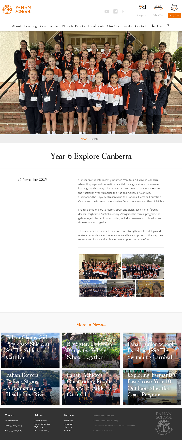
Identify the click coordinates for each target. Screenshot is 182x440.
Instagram (68, 423)
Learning (30, 26)
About (16, 26)
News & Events (73, 26)
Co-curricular (49, 26)
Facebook (68, 420)
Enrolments (96, 26)
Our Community (119, 26)
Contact (141, 26)
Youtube (68, 430)
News (84, 139)
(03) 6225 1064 (15, 425)
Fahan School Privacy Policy (105, 420)
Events (94, 139)
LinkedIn (68, 427)
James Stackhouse (115, 425)
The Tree (156, 26)
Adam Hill (130, 425)
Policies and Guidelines (103, 415)
